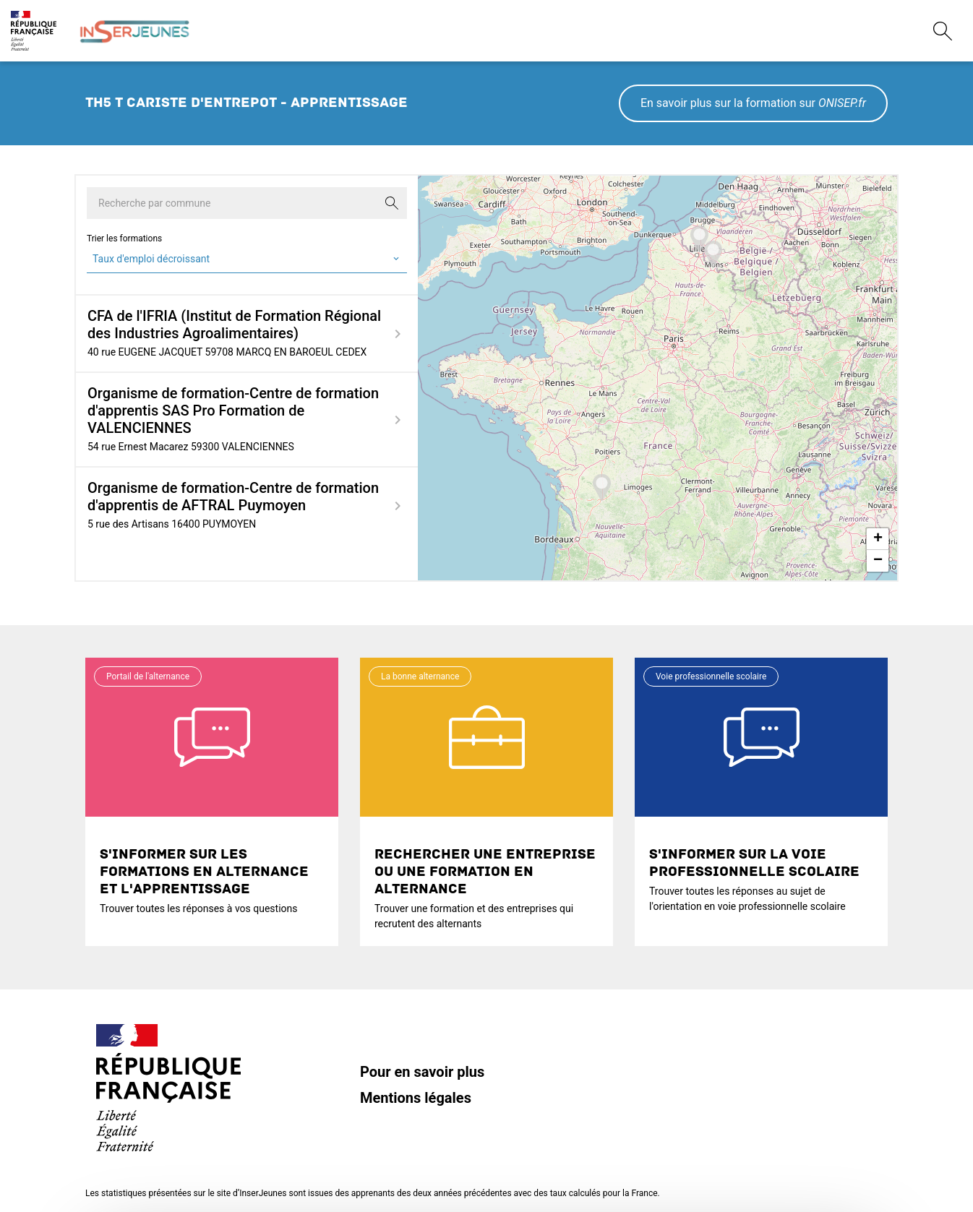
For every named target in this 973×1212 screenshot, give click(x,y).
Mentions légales (415, 1097)
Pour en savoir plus (422, 1071)
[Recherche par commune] (247, 203)
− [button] (878, 561)
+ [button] (878, 539)
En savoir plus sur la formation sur (753, 103)
